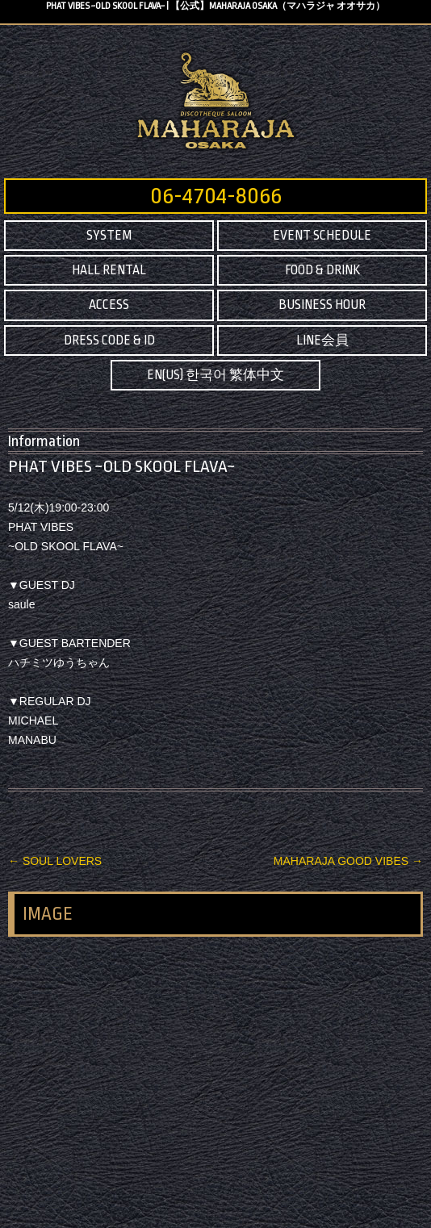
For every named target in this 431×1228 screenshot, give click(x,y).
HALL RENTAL (109, 270)
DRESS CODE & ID (109, 340)
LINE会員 (322, 340)
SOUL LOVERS (55, 860)
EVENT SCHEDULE (322, 235)
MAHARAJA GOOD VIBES (348, 860)
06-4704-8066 (216, 196)
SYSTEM (109, 235)
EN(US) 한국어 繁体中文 (215, 375)
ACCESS (109, 305)
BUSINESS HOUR (322, 305)
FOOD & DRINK (322, 270)
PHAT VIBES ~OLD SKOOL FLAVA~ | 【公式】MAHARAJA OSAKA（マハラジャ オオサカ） (215, 6)
